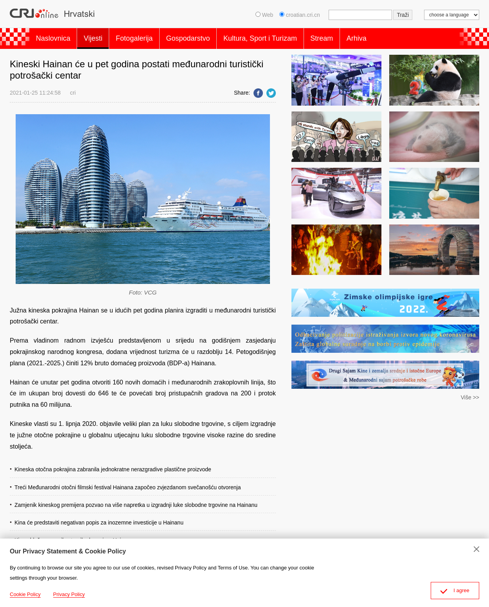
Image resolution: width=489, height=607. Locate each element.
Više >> (470, 394)
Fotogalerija (144, 37)
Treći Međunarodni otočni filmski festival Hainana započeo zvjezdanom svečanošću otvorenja (127, 484)
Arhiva (384, 37)
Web (264, 15)
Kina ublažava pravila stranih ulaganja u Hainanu (73, 536)
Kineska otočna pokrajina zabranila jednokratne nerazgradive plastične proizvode (112, 466)
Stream (344, 37)
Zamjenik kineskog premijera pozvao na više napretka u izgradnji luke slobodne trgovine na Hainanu (135, 501)
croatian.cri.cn (300, 15)
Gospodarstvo (203, 37)
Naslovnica (55, 37)
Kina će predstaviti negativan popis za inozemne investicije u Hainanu (98, 519)
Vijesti (99, 37)
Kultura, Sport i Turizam (279, 37)
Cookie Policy (25, 594)
